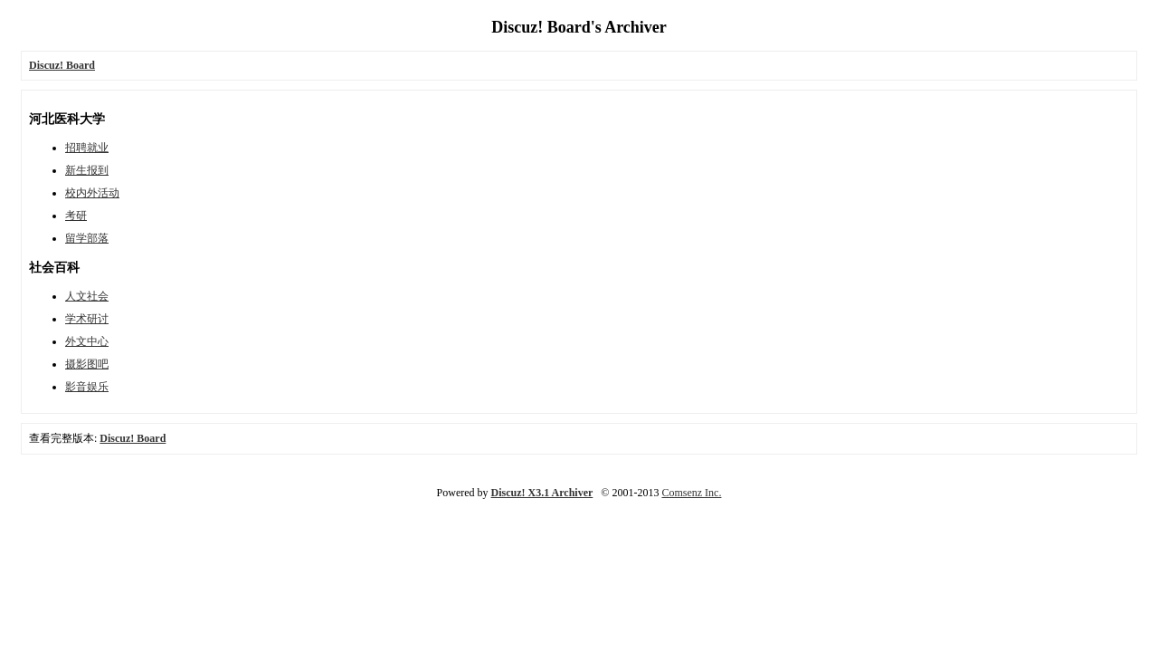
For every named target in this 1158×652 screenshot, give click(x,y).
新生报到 (87, 170)
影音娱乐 (87, 386)
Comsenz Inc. (691, 492)
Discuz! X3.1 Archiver (542, 492)
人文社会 (87, 296)
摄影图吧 (87, 364)
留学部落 (87, 238)
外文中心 (87, 341)
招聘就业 (87, 147)
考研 (76, 215)
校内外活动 (92, 193)
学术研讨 (87, 318)
